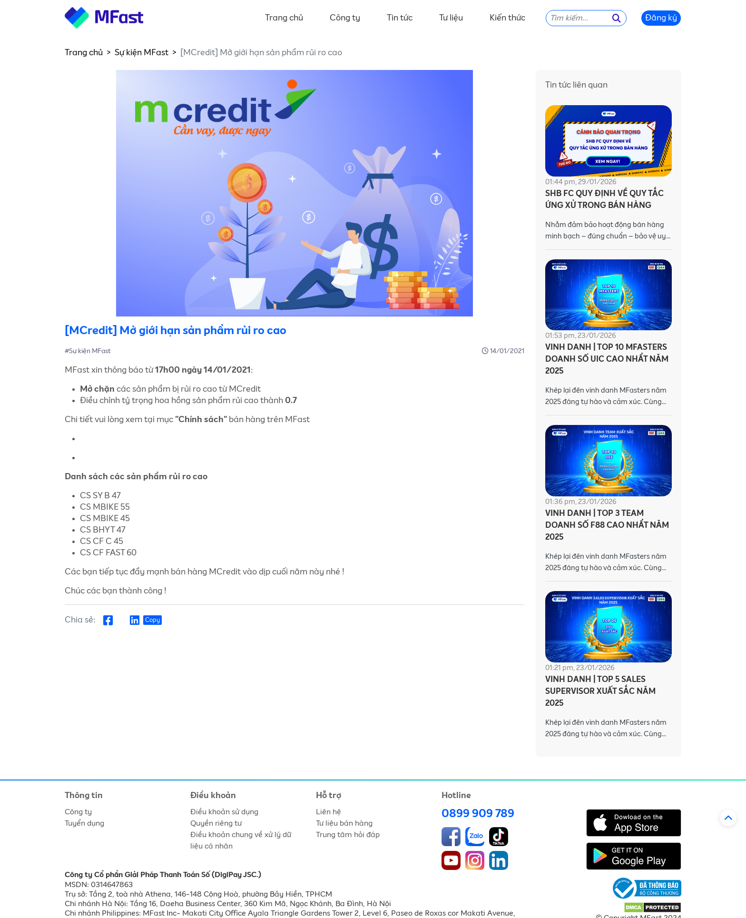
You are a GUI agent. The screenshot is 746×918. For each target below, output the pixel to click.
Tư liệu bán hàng (344, 823)
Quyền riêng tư (216, 823)
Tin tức (399, 18)
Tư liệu (451, 18)
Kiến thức (507, 18)
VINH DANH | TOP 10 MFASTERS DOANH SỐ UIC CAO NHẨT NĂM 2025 (606, 359)
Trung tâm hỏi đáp (348, 835)
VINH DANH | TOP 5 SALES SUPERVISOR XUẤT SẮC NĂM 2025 (600, 692)
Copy (152, 620)
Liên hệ (328, 812)
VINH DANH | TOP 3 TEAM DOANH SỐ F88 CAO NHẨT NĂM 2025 (607, 526)
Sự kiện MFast (141, 53)
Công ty (345, 18)
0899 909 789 (478, 813)
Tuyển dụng (84, 823)
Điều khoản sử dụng (224, 812)
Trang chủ (284, 18)
